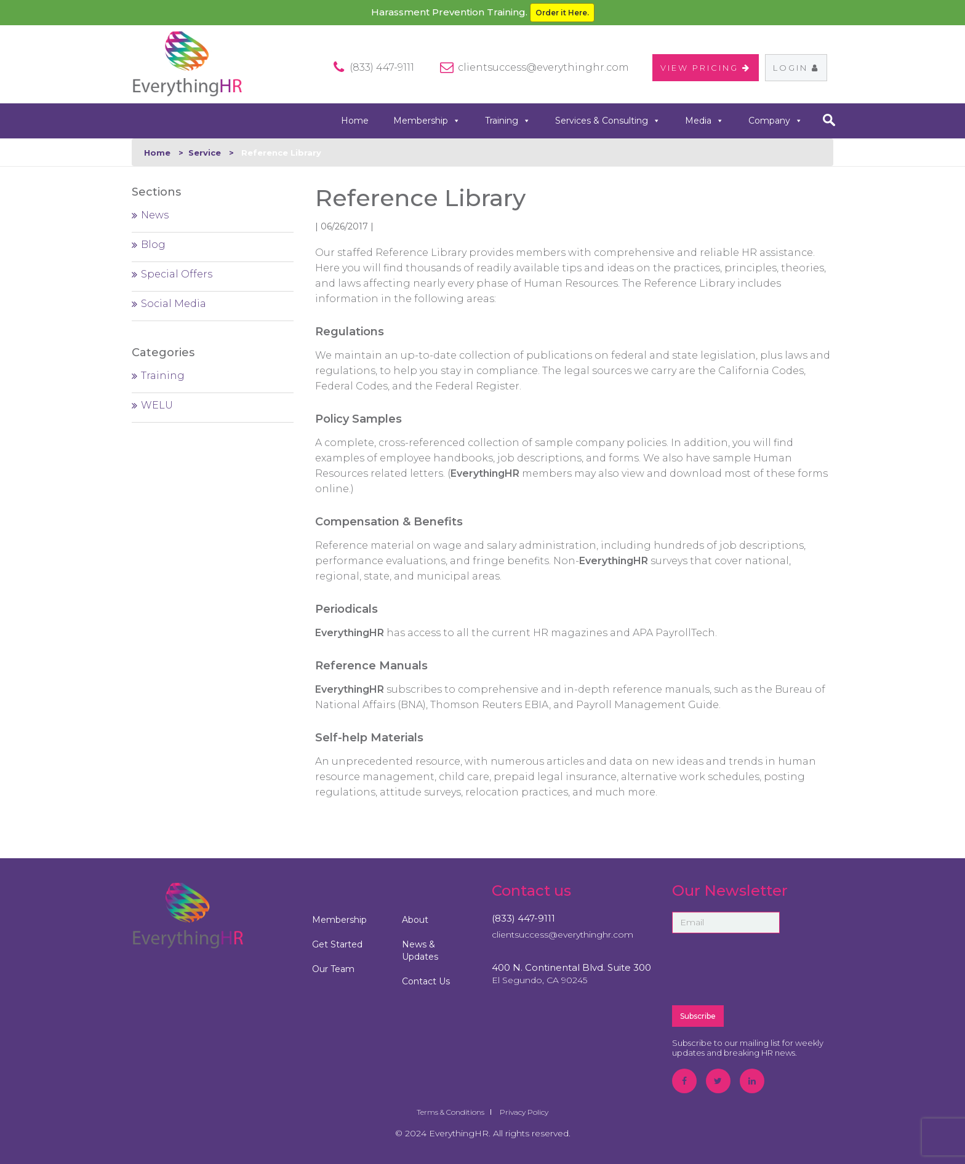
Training (508, 120)
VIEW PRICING (705, 68)
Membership (426, 120)
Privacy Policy (524, 1112)
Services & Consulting (607, 120)
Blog (153, 244)
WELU (157, 405)
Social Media (173, 303)
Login (796, 68)
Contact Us (426, 981)
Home (355, 120)
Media (704, 120)
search (828, 120)
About (415, 919)
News (155, 215)
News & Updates (420, 950)
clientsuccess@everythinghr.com (543, 67)
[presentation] (765, 968)
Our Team (333, 969)
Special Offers (176, 274)
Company (775, 120)
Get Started (337, 944)
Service (204, 152)
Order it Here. (562, 12)
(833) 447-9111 (523, 918)
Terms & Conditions (450, 1112)
